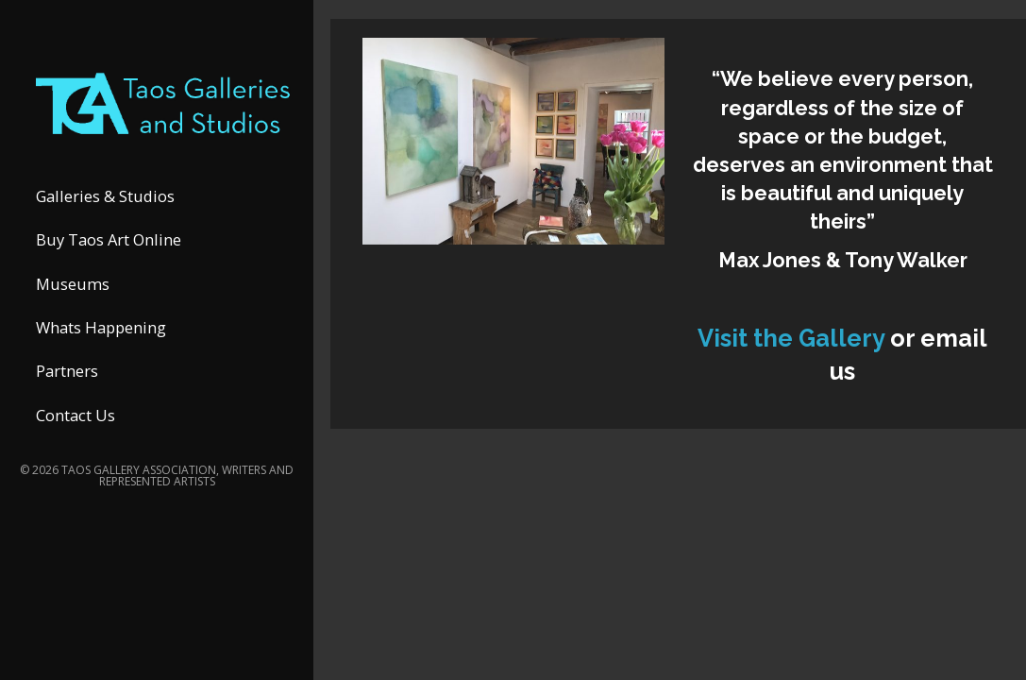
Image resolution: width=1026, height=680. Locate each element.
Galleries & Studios (105, 196)
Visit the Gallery (794, 338)
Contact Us (75, 415)
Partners (67, 371)
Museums (72, 284)
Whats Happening (101, 327)
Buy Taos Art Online (108, 239)
